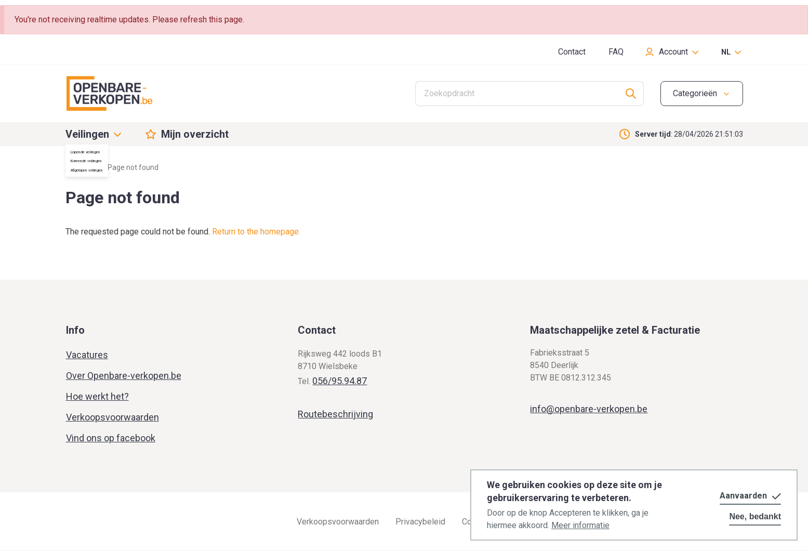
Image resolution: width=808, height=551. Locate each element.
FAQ (616, 52)
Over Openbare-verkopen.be (123, 375)
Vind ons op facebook (110, 437)
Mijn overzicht (195, 134)
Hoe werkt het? (97, 396)
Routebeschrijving (335, 414)
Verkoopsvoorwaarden (112, 417)
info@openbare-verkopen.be (588, 408)
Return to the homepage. (256, 232)
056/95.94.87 (339, 380)
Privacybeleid (420, 522)
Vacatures (87, 354)
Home (75, 167)
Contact (572, 52)
